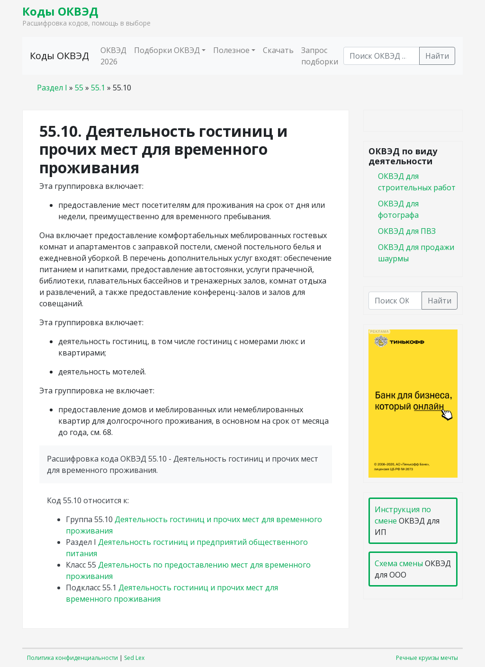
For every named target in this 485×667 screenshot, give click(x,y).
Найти (437, 56)
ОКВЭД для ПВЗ (407, 231)
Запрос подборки (319, 56)
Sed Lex (134, 658)
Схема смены (399, 563)
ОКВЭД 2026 (113, 56)
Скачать (278, 50)
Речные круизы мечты (427, 658)
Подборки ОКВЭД (167, 50)
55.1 (98, 87)
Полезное (231, 50)
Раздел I (52, 87)
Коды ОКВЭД (60, 11)
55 (79, 87)
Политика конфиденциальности (72, 658)
